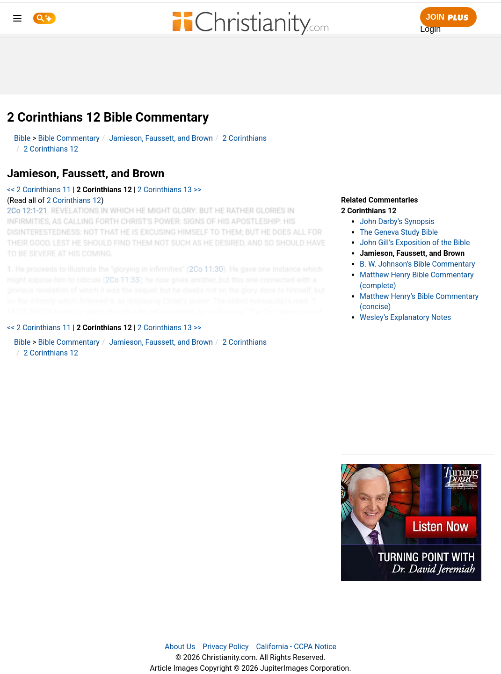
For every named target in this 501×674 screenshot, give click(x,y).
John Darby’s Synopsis (397, 221)
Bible (22, 138)
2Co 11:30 (206, 269)
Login (430, 29)
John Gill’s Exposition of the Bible (415, 242)
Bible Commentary (69, 138)
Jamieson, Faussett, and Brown (161, 138)
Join (448, 17)
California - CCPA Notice (296, 646)
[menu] (17, 20)
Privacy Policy (226, 646)
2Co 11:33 (122, 279)
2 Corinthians (245, 138)
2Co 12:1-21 (27, 210)
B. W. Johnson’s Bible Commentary (417, 264)
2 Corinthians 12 (51, 149)
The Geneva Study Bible (399, 232)
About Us (180, 646)
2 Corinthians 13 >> (170, 189)
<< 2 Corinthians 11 (39, 189)
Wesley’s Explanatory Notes (405, 317)
